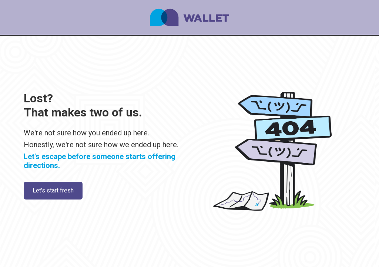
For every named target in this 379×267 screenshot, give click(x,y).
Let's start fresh (53, 190)
